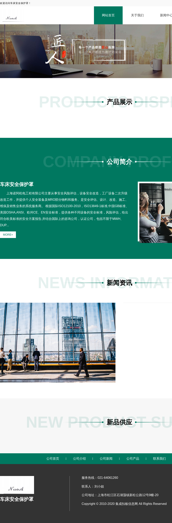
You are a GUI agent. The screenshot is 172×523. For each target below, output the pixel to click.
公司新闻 (106, 458)
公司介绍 (79, 458)
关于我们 (137, 15)
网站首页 (108, 15)
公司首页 (52, 458)
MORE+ (8, 234)
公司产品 (132, 458)
